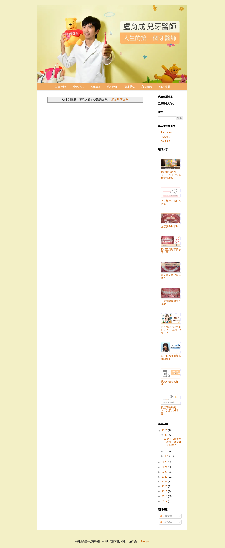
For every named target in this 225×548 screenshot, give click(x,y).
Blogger (145, 541)
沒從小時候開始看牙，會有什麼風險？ (173, 442)
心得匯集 (147, 86)
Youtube (165, 141)
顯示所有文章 (119, 99)
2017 (165, 501)
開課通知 (129, 86)
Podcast (95, 86)
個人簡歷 (164, 86)
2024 (165, 467)
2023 (165, 472)
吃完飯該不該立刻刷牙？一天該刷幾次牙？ (171, 330)
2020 (165, 486)
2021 (165, 481)
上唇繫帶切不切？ (171, 226)
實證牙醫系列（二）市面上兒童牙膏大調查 (171, 175)
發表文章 (166, 516)
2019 (165, 491)
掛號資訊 (78, 86)
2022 (165, 476)
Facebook (166, 132)
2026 (165, 430)
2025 (165, 462)
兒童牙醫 (60, 86)
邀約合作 (112, 86)
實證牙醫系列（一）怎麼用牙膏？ (169, 410)
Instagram (166, 136)
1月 (167, 456)
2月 (167, 451)
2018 (165, 496)
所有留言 (166, 522)
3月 (167, 434)
